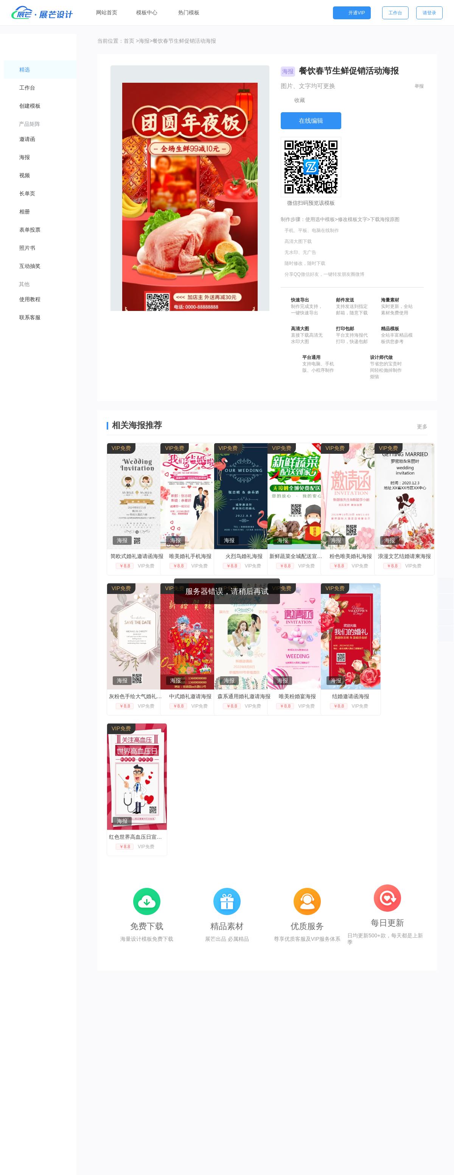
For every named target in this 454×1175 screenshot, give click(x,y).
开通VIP (352, 12)
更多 (422, 427)
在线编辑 (311, 121)
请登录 (429, 12)
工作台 (395, 12)
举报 (419, 86)
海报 (144, 41)
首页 (129, 41)
